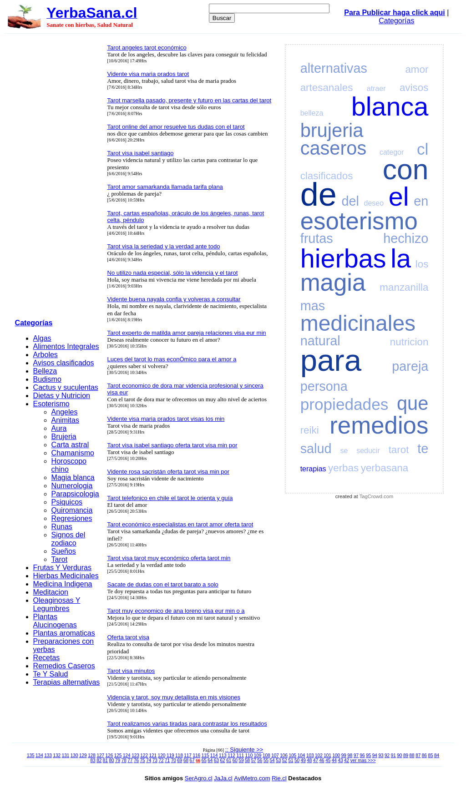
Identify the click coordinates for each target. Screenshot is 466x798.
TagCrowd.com (377, 496)
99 (343, 755)
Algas (42, 338)
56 (259, 760)
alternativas (333, 68)
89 (405, 755)
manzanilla (404, 287)
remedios (378, 425)
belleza (312, 113)
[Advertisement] (58, 177)
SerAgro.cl (199, 778)
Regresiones (71, 518)
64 (210, 760)
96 (362, 755)
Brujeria (63, 436)
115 (205, 755)
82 (98, 760)
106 (284, 755)
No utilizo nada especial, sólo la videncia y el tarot (172, 272)
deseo (374, 203)
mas (312, 305)
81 (105, 760)
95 (368, 755)
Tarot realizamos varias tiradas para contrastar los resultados (187, 723)
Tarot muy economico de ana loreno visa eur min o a (176, 610)
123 (135, 755)
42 (346, 760)
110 (249, 755)
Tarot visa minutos (131, 670)
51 (290, 760)
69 (179, 760)
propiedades (344, 404)
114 (214, 755)
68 (185, 760)
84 (436, 755)
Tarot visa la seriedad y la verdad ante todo (163, 246)
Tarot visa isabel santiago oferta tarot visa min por (172, 445)
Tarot (59, 559)
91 (393, 755)
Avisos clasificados (63, 363)
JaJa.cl (223, 778)
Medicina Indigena (62, 584)
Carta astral (70, 445)
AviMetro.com (252, 778)
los (422, 264)
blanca (390, 106)
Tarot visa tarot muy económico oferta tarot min (169, 558)
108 (266, 755)
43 (340, 760)
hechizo (405, 238)
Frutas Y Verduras (62, 567)
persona (324, 386)
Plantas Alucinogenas (55, 621)
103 (310, 755)
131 (66, 755)
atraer (376, 88)
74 (148, 760)
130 (74, 755)
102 (319, 755)
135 (31, 755)
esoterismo (359, 220)
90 (399, 755)
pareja (410, 366)
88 (412, 755)
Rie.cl (279, 778)
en (421, 201)
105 (293, 755)
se (344, 451)
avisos (414, 87)
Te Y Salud (50, 674)
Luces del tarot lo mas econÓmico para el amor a (172, 359)
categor (392, 152)
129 (83, 755)
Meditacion (50, 592)
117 (188, 755)
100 (336, 755)
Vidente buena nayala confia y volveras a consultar (174, 299)
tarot (399, 449)
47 (315, 760)
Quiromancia (72, 510)
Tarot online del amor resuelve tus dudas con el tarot (176, 126)
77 (129, 760)
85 (430, 755)
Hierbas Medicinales (66, 576)
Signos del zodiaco (68, 539)
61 (228, 760)
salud (316, 448)
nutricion (409, 342)
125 (118, 755)
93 (380, 755)
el (399, 196)
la (400, 258)
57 (253, 760)
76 (136, 760)
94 (374, 755)
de (318, 194)
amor (416, 69)
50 (296, 760)
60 (235, 760)
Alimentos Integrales (66, 346)
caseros (333, 148)
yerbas (343, 468)
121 (153, 755)
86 (424, 755)
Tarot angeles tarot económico (147, 47)
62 (222, 760)
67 (192, 760)
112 (231, 755)
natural (320, 340)
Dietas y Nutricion (61, 395)
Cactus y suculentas (65, 387)
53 (278, 760)
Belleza (45, 371)
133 (48, 755)
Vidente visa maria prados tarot (148, 74)
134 (39, 755)
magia (333, 282)
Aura (59, 428)
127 (100, 755)
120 (162, 755)
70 (173, 760)
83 (93, 760)
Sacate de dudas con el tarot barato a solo (162, 584)
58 (247, 760)
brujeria (332, 130)
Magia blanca (73, 477)
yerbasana (385, 468)
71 (167, 760)
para (330, 360)
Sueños (63, 551)
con (406, 169)
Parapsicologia (75, 494)
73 (154, 760)
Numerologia (72, 486)
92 (387, 755)
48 (309, 760)
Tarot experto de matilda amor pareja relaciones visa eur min (186, 332)
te (422, 448)
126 (109, 755)
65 (204, 760)
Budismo (47, 379)
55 (265, 760)
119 (170, 755)
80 (111, 760)
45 (327, 760)
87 (417, 755)
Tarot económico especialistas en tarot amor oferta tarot (180, 524)
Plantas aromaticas (64, 633)
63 (216, 760)
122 (144, 755)
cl (422, 149)
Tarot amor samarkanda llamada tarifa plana (165, 186)
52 (284, 760)
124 (127, 755)
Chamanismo (72, 453)
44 (334, 760)
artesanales (326, 87)
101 (327, 755)
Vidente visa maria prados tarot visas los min (166, 418)
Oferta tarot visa (128, 637)
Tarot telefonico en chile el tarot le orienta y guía (170, 498)
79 (117, 760)
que (412, 403)
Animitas (65, 420)
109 (258, 755)
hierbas (343, 258)
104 (301, 755)
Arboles (45, 355)
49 (303, 760)
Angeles (64, 412)
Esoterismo (51, 404)
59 (240, 760)
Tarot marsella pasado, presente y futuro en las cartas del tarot (189, 100)
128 (92, 755)
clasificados (326, 176)
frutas (316, 238)
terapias (313, 469)
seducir (368, 451)
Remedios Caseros (64, 666)
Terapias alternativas (66, 682)
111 (240, 755)
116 (196, 755)
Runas (61, 526)
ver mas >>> (363, 760)
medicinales (357, 323)
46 (321, 760)
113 (223, 755)
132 (57, 755)
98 (349, 755)
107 (275, 755)
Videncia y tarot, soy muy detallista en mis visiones (173, 697)
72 (160, 760)
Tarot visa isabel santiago (140, 153)
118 (179, 755)
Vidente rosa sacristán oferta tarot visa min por (168, 471)
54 (272, 760)
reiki (309, 430)
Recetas (46, 658)
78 (124, 760)
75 (142, 760)
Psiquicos (66, 502)
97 (356, 755)
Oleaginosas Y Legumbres (57, 604)
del (350, 201)
